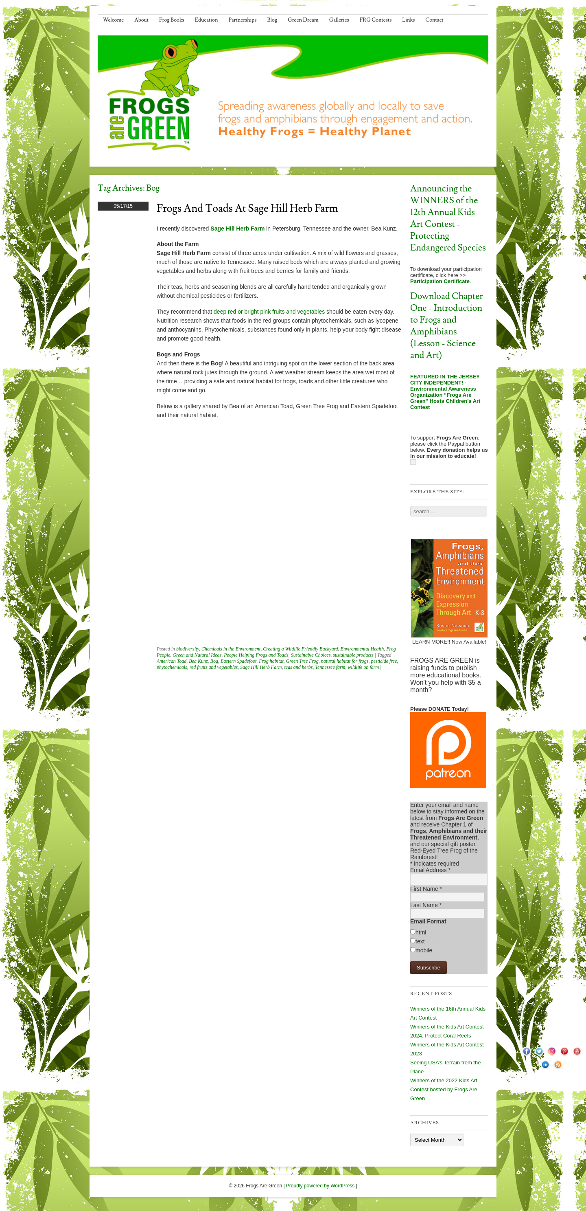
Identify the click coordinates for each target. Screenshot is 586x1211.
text (420, 941)
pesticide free (384, 661)
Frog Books (171, 20)
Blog (272, 20)
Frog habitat (271, 661)
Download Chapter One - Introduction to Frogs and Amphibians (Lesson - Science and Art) (446, 325)
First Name (426, 889)
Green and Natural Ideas (197, 655)
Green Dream (303, 20)
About (141, 20)
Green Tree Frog (302, 661)
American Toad (171, 661)
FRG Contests (376, 20)
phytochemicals (172, 667)
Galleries (339, 20)
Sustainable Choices (311, 655)
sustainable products (353, 655)
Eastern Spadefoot (238, 661)
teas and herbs (298, 667)
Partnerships (242, 20)
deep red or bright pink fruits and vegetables (269, 311)
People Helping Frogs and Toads (256, 655)
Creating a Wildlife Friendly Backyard (300, 649)
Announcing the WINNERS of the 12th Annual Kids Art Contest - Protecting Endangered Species (448, 218)
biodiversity (187, 649)
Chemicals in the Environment (230, 649)
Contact (434, 20)
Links (408, 20)
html (420, 932)
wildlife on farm (363, 667)
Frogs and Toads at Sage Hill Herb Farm (247, 208)
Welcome (113, 20)
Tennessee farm (330, 667)
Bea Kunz (198, 661)
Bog (214, 661)
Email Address (430, 870)
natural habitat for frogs (345, 661)
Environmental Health (362, 649)
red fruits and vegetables (214, 667)
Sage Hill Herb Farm (237, 228)
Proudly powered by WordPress (320, 1186)
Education (206, 20)
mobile (423, 950)
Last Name (426, 905)
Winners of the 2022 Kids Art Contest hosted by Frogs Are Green (443, 1089)
